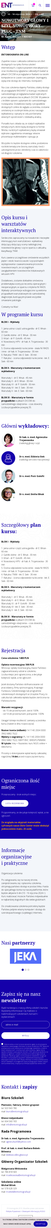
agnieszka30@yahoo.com (18, 1141)
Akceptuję (40, 1224)
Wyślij (25, 1035)
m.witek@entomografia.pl (18, 1191)
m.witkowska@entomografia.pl (20, 1175)
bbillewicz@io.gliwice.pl (17, 1154)
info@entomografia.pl (16, 1124)
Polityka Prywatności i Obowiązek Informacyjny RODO (25, 1211)
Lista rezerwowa (15, 803)
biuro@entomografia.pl (17, 1111)
